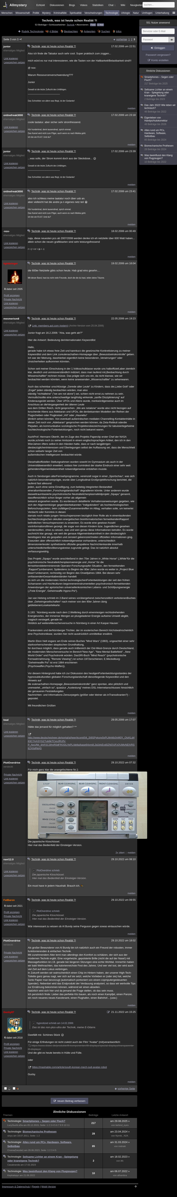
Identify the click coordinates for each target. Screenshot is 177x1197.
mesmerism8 (11, 318)
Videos (83, 5)
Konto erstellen (160, 60)
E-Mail (100, 25)
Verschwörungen (93, 13)
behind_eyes (122, 1125)
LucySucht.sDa (15, 1125)
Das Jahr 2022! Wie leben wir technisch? (158, 108)
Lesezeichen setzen (14, 62)
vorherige (121, 39)
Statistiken (97, 5)
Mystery (46, 13)
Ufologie (125, 13)
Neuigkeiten (136, 5)
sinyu (10, 1135)
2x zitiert (120, 852)
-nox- (6, 231)
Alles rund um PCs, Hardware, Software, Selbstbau (158, 135)
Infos (119, 31)
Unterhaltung (162, 13)
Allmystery (18, 5)
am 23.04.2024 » (120, 1131)
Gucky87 (8, 1012)
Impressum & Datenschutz (16, 1186)
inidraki (122, 1146)
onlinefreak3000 (13, 115)
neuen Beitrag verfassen (71, 1100)
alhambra (122, 1175)
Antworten (89, 31)
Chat (112, 5)
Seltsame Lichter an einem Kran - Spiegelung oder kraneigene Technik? (158, 94)
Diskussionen (57, 5)
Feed (93, 25)
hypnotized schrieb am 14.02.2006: (53, 1023)
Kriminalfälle (60, 13)
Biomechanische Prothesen (40, 1131)
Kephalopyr (13, 1175)
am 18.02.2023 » (120, 1156)
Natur (136, 13)
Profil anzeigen (11, 295)
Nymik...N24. (122, 1135)
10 (65, 1125)
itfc (122, 1161)
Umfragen (147, 13)
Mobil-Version (48, 1186)
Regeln (36, 1186)
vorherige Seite (126, 1088)
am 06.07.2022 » (120, 1171)
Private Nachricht (13, 299)
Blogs (72, 5)
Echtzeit (40, 5)
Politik (36, 13)
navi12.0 (8, 859)
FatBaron (9, 900)
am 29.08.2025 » (120, 1121)
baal (6, 719)
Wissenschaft (23, 13)
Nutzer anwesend (158, 22)
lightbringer (10, 263)
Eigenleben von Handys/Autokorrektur (158, 121)
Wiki (123, 5)
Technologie (111, 13)
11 (68, 1125)
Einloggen (160, 48)
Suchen (105, 31)
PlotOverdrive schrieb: (46, 870)
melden (131, 108)
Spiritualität (75, 13)
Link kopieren (11, 58)
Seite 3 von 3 (12, 39)
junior (7, 46)
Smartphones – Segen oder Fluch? (44, 1121)
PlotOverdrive (11, 762)
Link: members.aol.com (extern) (50, 325)
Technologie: (15, 1121)
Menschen (6, 13)
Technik (71, 24)
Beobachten (71, 31)
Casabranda (13, 1165)
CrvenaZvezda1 (15, 1150)
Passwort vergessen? (158, 54)
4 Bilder (54, 31)
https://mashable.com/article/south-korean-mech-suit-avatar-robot (69, 1067)
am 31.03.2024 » (120, 1142)
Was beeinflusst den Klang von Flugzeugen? (50, 1171)
